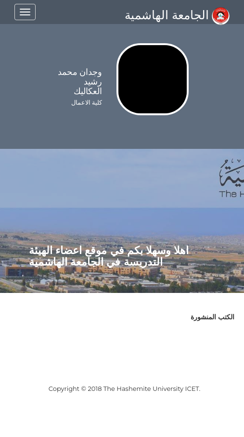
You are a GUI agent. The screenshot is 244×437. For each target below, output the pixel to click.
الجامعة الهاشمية (177, 15)
